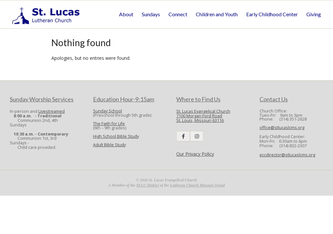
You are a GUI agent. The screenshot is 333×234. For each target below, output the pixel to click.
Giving (313, 14)
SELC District (147, 185)
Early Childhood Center (272, 14)
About (126, 14)
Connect (177, 14)
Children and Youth (217, 14)
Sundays (151, 14)
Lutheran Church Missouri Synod (197, 185)
